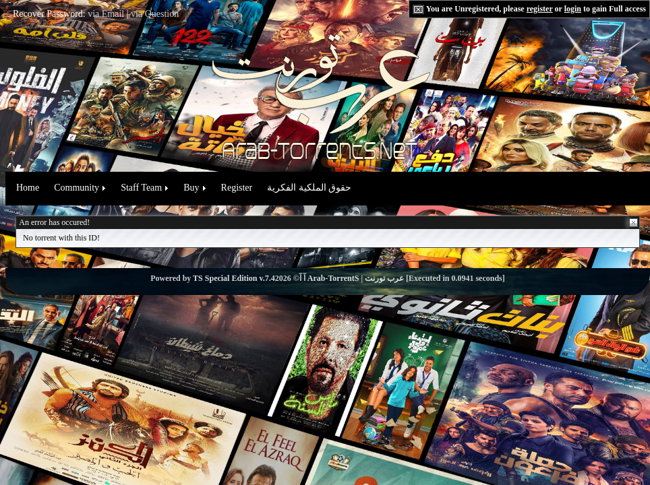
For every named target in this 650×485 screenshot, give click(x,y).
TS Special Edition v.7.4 (234, 278)
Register (237, 188)
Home (27, 188)
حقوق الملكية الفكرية (309, 188)
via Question (155, 14)
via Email (106, 14)
